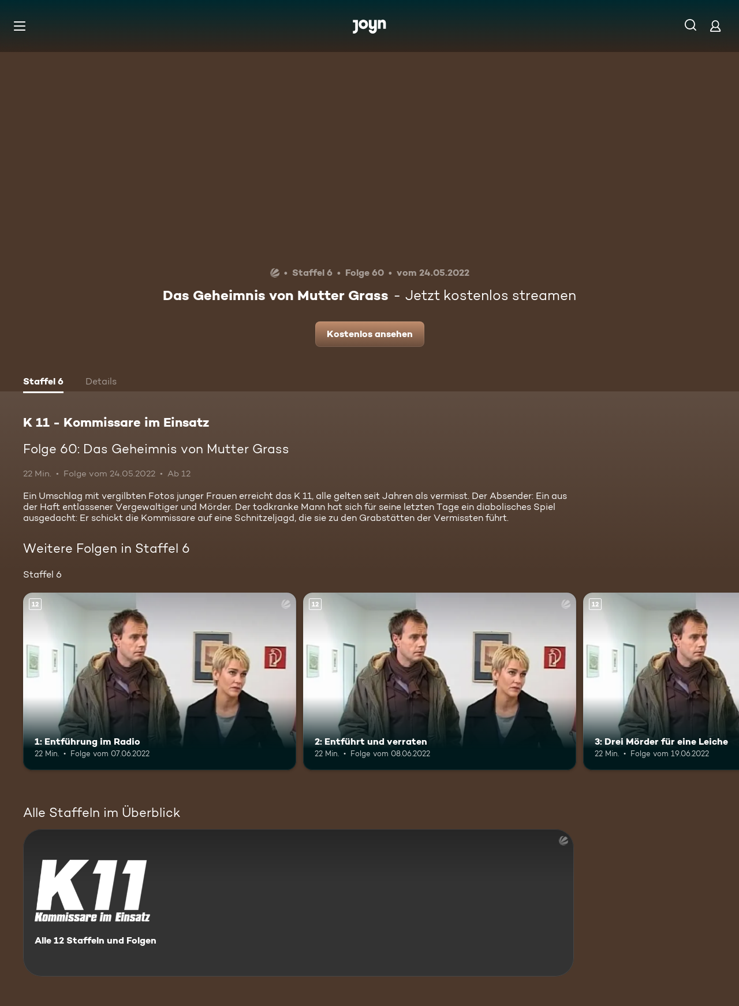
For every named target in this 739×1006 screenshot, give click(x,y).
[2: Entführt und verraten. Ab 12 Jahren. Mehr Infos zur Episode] (439, 681)
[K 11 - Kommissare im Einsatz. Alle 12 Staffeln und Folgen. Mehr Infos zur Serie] (298, 903)
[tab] (43, 382)
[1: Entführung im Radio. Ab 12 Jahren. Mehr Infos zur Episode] (159, 681)
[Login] (715, 26)
